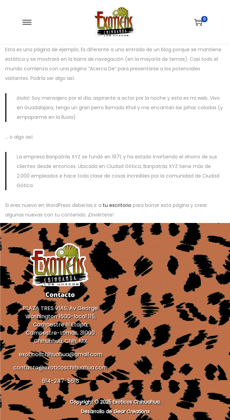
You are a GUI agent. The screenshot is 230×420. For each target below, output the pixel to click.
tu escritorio (117, 205)
